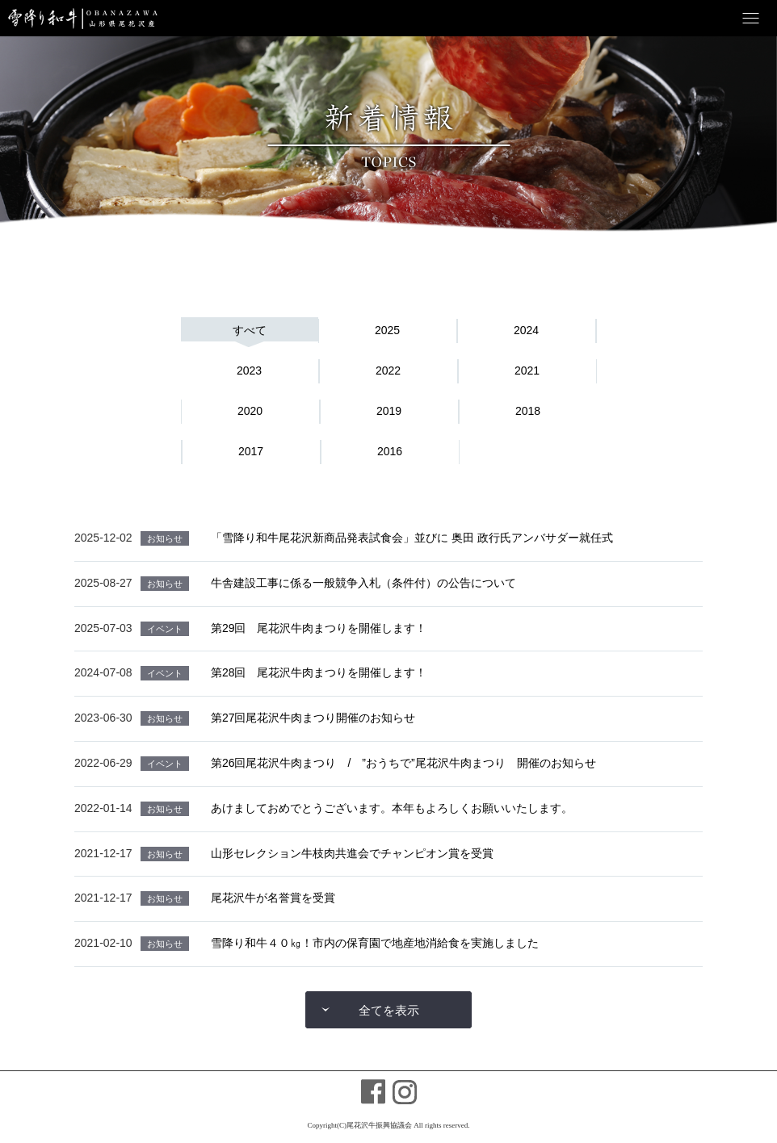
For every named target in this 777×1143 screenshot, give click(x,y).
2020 (249, 410)
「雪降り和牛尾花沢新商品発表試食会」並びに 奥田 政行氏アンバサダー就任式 (412, 537)
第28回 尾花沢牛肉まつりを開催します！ (319, 672)
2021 (527, 370)
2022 (388, 370)
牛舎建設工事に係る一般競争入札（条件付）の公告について (363, 582)
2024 (526, 330)
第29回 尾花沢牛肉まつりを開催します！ (319, 628)
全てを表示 (389, 1010)
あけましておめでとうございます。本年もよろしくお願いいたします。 (392, 808)
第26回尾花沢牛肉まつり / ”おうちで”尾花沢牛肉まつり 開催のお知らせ (403, 762)
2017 (250, 451)
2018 (527, 410)
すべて (250, 330)
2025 (387, 330)
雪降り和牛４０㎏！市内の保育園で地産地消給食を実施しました (375, 942)
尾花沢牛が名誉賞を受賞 (273, 897)
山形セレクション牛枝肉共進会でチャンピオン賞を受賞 (352, 853)
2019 (388, 410)
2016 (389, 451)
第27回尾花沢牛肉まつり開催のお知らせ (313, 717)
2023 (249, 370)
